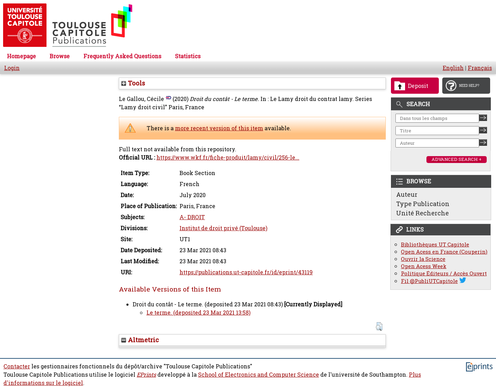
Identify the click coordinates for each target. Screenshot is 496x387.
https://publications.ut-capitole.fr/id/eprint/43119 (246, 272)
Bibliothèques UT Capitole (435, 244)
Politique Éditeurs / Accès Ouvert (444, 273)
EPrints (146, 374)
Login (12, 68)
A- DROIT (192, 217)
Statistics (187, 56)
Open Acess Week (423, 266)
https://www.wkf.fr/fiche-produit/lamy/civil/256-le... (227, 157)
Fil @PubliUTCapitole (429, 281)
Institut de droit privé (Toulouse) (223, 228)
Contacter (16, 366)
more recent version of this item (219, 128)
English (453, 68)
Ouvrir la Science (423, 259)
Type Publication (423, 204)
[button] (379, 326)
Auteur (406, 194)
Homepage (21, 56)
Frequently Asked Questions (122, 56)
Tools (133, 83)
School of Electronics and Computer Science (258, 374)
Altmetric (140, 340)
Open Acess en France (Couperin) (444, 251)
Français (480, 68)
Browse (60, 56)
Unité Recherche (422, 213)
